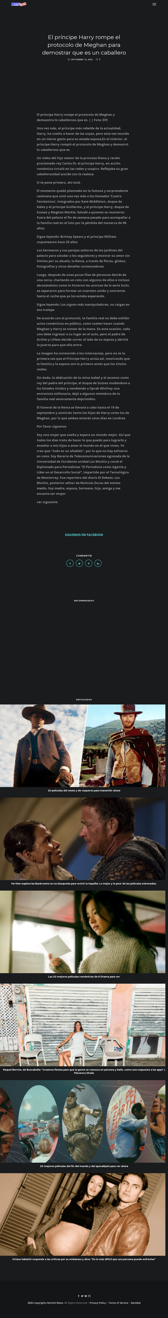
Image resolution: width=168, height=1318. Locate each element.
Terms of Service (118, 1302)
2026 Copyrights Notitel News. (46, 1302)
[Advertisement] (84, 645)
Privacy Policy (98, 1302)
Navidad (136, 1302)
